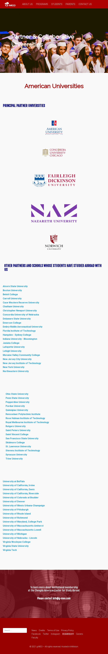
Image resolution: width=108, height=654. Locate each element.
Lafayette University (14, 347)
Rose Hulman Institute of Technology (25, 418)
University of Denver (14, 501)
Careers (79, 634)
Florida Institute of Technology (19, 330)
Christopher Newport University (20, 310)
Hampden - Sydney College (17, 335)
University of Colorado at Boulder (21, 497)
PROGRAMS (42, 4)
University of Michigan (15, 534)
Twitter (46, 634)
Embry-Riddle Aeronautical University (22, 326)
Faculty (35, 637)
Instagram (55, 634)
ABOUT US (27, 4)
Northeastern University (16, 371)
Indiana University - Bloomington (20, 339)
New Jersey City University (17, 359)
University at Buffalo (14, 481)
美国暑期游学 (68, 634)
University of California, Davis (19, 489)
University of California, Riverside (21, 493)
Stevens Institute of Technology (23, 450)
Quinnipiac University (17, 410)
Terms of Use (53, 630)
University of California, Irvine (19, 485)
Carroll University (12, 298)
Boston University (12, 290)
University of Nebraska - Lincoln (20, 538)
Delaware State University (17, 318)
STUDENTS (56, 4)
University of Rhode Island (17, 513)
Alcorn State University (15, 286)
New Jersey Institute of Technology (22, 363)
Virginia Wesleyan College (17, 542)
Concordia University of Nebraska (21, 314)
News (34, 630)
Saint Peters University (18, 430)
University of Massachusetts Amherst (23, 525)
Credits (42, 630)
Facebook (36, 634)
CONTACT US (85, 4)
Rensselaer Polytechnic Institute (23, 414)
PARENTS (70, 4)
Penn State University (17, 398)
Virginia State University (16, 546)
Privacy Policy (67, 630)
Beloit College (10, 294)
